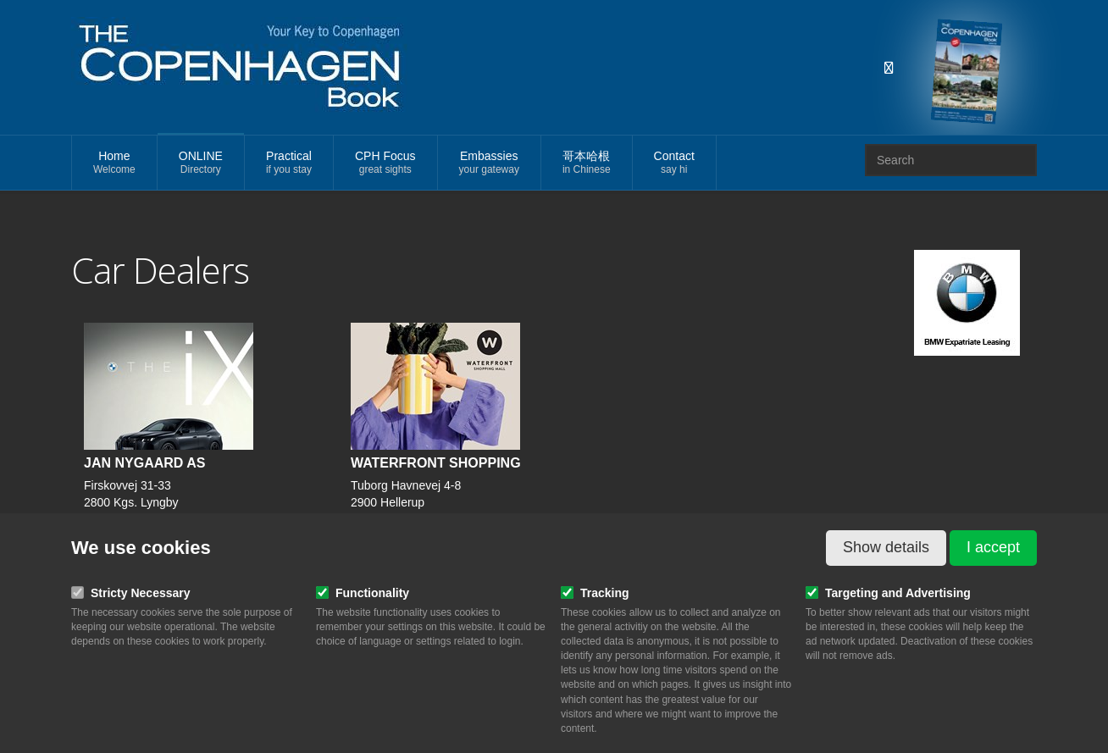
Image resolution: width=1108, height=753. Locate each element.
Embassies (489, 163)
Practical (289, 163)
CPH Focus (385, 163)
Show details (886, 547)
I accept (993, 547)
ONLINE (201, 163)
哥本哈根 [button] (586, 163)
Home (114, 163)
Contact (674, 163)
